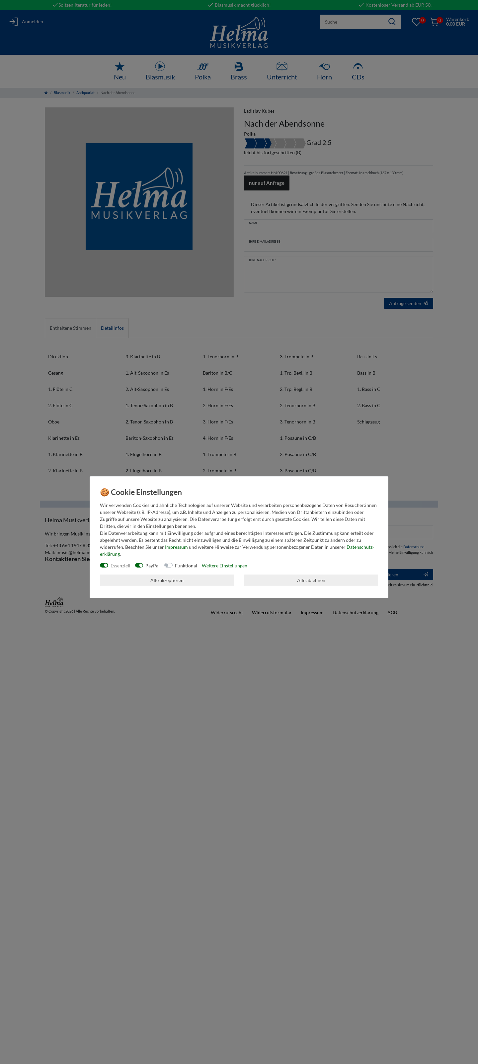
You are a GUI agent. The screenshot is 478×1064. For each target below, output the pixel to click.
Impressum (176, 546)
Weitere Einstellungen (224, 565)
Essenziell (120, 565)
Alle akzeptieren (167, 580)
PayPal (152, 565)
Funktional (186, 565)
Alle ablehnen (311, 580)
